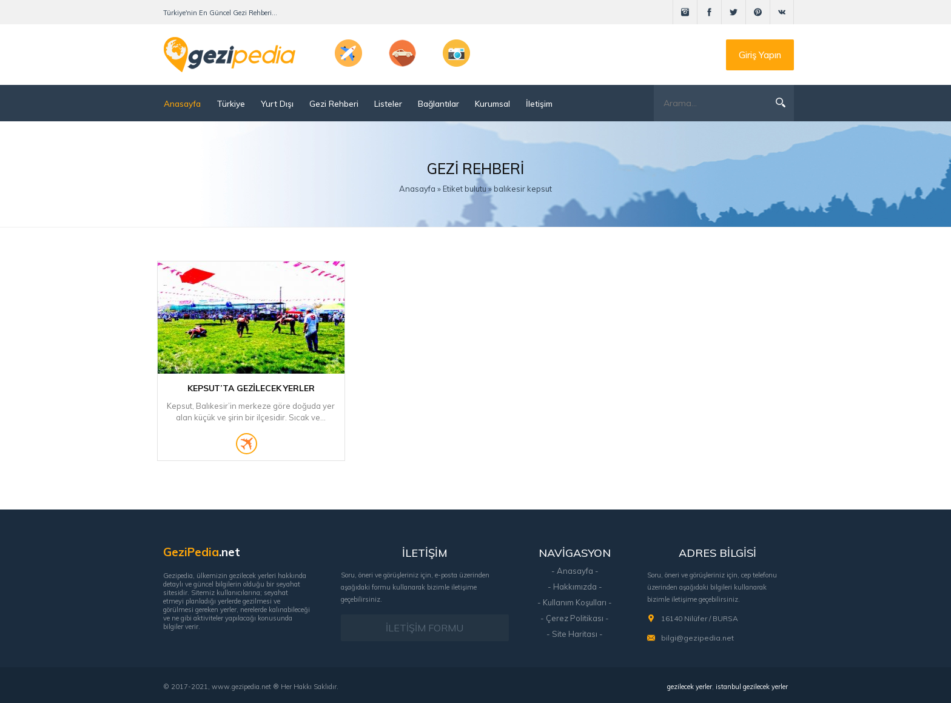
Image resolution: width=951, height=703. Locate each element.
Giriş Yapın (760, 55)
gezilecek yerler (689, 686)
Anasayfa (182, 103)
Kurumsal (492, 103)
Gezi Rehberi (333, 103)
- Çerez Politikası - (574, 618)
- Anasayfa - (575, 571)
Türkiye (231, 103)
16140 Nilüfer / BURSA (699, 618)
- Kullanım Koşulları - (574, 602)
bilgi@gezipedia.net (697, 637)
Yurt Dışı (277, 103)
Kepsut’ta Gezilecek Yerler (250, 388)
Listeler (388, 103)
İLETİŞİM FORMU (424, 628)
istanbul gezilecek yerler (752, 686)
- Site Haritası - (574, 634)
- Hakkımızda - (575, 586)
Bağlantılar (438, 103)
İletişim (539, 103)
